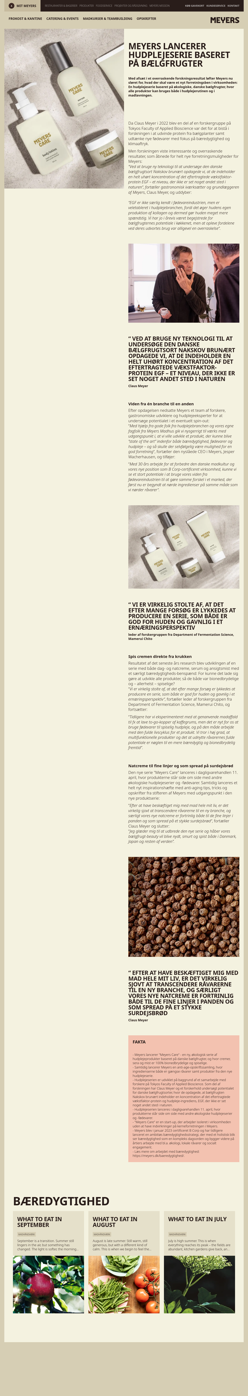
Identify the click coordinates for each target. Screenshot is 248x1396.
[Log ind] (26, 5)
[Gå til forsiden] (209, 20)
